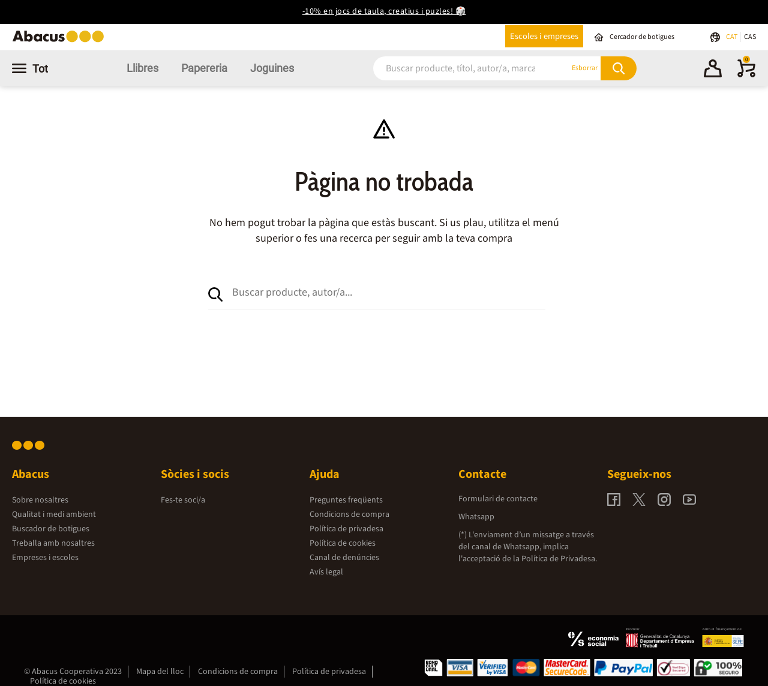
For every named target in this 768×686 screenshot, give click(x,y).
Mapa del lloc (160, 672)
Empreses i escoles (45, 558)
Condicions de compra (349, 514)
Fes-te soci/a (183, 500)
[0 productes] (746, 75)
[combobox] (456, 68)
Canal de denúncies (344, 558)
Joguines (272, 68)
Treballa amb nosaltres (53, 543)
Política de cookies (343, 543)
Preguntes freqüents (346, 500)
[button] (712, 70)
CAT (732, 37)
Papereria (204, 68)
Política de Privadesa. (559, 559)
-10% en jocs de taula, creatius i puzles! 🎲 (384, 11)
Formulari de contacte (498, 499)
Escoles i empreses (544, 36)
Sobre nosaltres (40, 500)
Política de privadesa (346, 529)
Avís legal (326, 572)
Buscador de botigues (50, 529)
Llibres (142, 68)
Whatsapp (476, 517)
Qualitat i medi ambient (54, 514)
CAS (750, 37)
